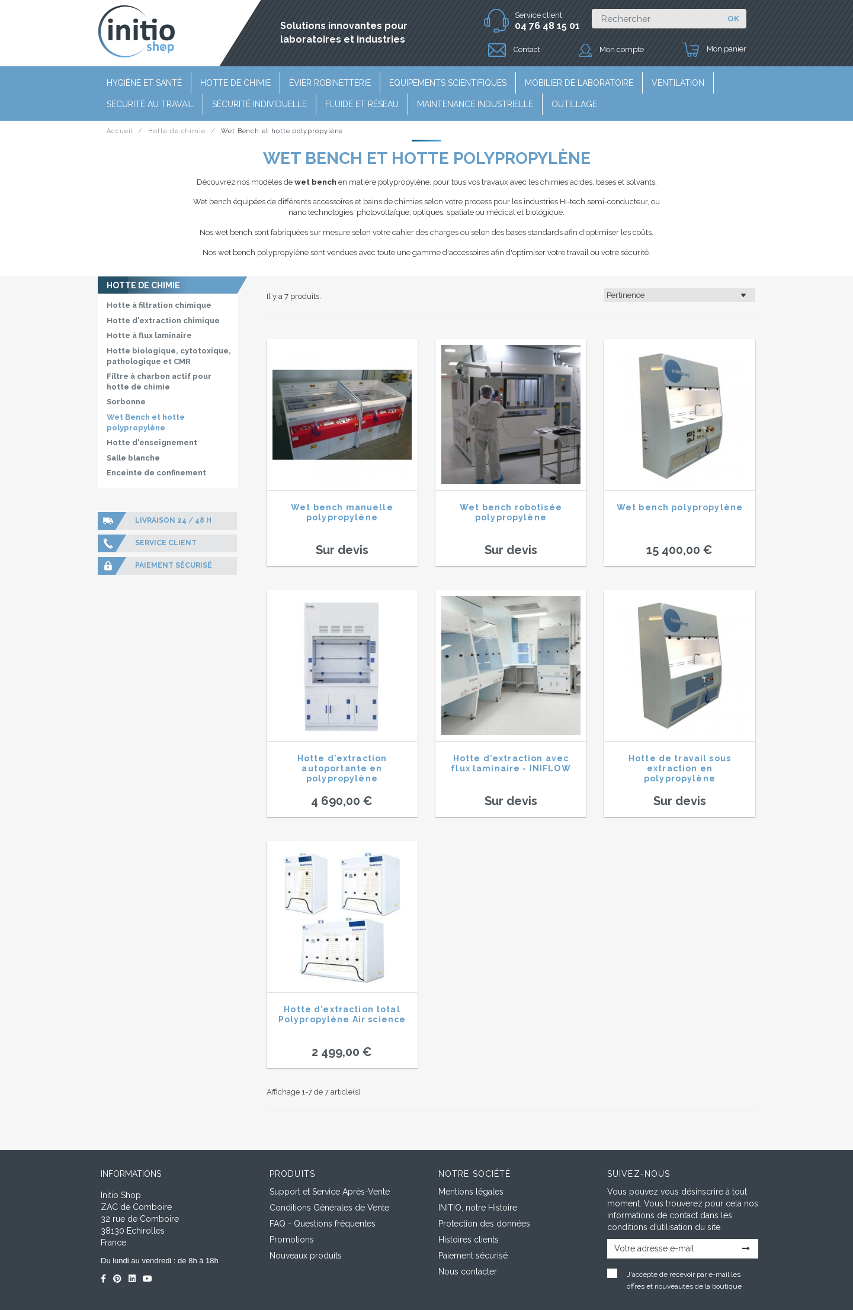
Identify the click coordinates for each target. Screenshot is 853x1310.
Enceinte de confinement (156, 472)
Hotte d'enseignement (152, 442)
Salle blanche (133, 457)
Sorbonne (126, 401)
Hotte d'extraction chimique (163, 320)
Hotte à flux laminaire (149, 335)
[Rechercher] (656, 18)
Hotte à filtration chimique (159, 305)
